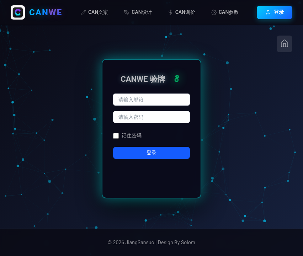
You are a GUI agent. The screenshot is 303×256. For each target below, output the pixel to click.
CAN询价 (181, 12)
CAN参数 (225, 12)
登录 (274, 12)
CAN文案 (94, 12)
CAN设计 (138, 12)
